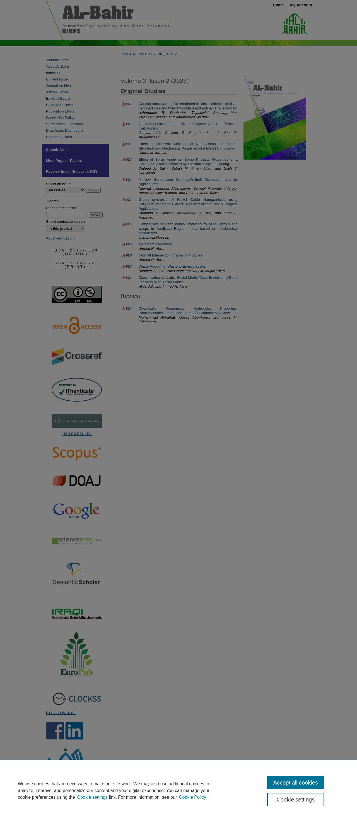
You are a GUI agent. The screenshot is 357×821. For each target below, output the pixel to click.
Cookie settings (92, 797)
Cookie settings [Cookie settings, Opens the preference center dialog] (296, 799)
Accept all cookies (295, 783)
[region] (178, 790)
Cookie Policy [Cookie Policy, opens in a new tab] (192, 797)
